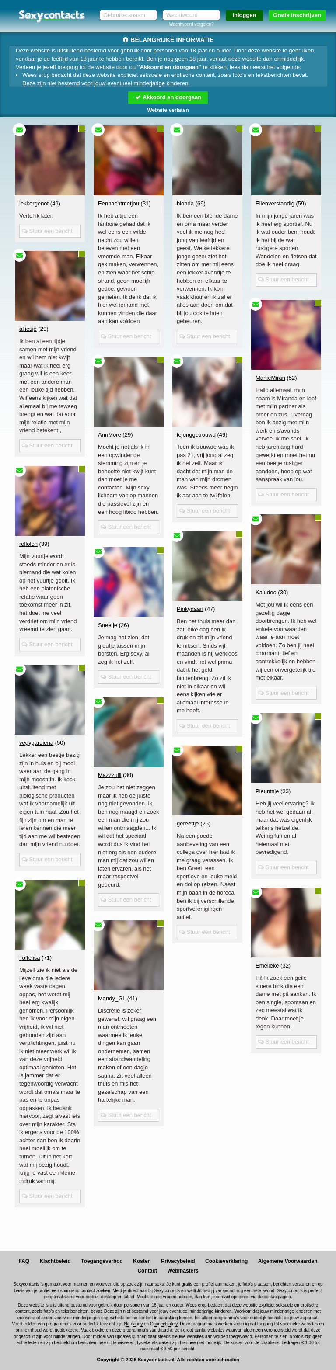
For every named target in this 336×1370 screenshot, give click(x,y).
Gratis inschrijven (297, 15)
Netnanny (133, 1323)
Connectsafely (164, 1323)
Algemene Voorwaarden (288, 1261)
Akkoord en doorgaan (168, 97)
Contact (147, 1271)
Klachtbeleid (54, 1261)
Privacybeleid (178, 1261)
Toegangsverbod (102, 1261)
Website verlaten (168, 110)
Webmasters (182, 1271)
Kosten (142, 1261)
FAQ (23, 1261)
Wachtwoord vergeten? (191, 24)
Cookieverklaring (226, 1261)
